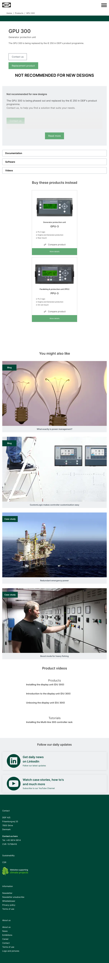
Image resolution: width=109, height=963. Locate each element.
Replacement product (23, 65)
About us (6, 927)
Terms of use (8, 909)
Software (10, 161)
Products (19, 13)
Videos (9, 170)
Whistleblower (8, 901)
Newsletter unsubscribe (13, 897)
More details (54, 251)
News (5, 931)
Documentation (13, 153)
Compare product (54, 244)
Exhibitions (7, 935)
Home (9, 13)
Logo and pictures (10, 951)
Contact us (18, 56)
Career (5, 939)
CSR (4, 862)
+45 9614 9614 (13, 840)
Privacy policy (8, 905)
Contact (6, 943)
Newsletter (7, 893)
